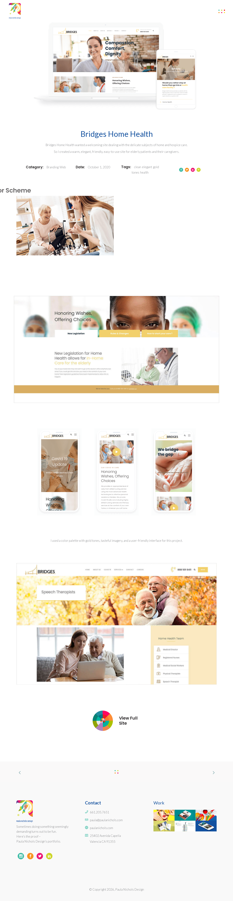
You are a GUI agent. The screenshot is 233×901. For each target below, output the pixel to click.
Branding (52, 167)
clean (137, 167)
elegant (147, 167)
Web (63, 167)
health (144, 172)
